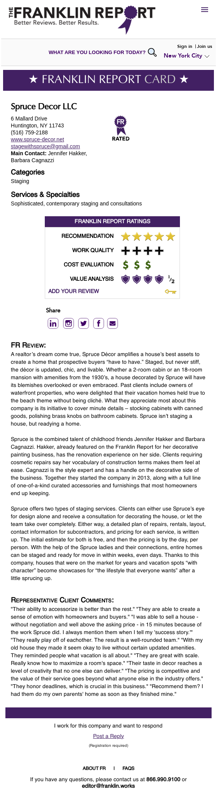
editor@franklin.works (108, 786)
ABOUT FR (94, 769)
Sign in (184, 46)
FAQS (128, 769)
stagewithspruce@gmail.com (45, 146)
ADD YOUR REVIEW (73, 291)
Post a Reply (108, 736)
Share (53, 311)
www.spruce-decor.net (37, 139)
